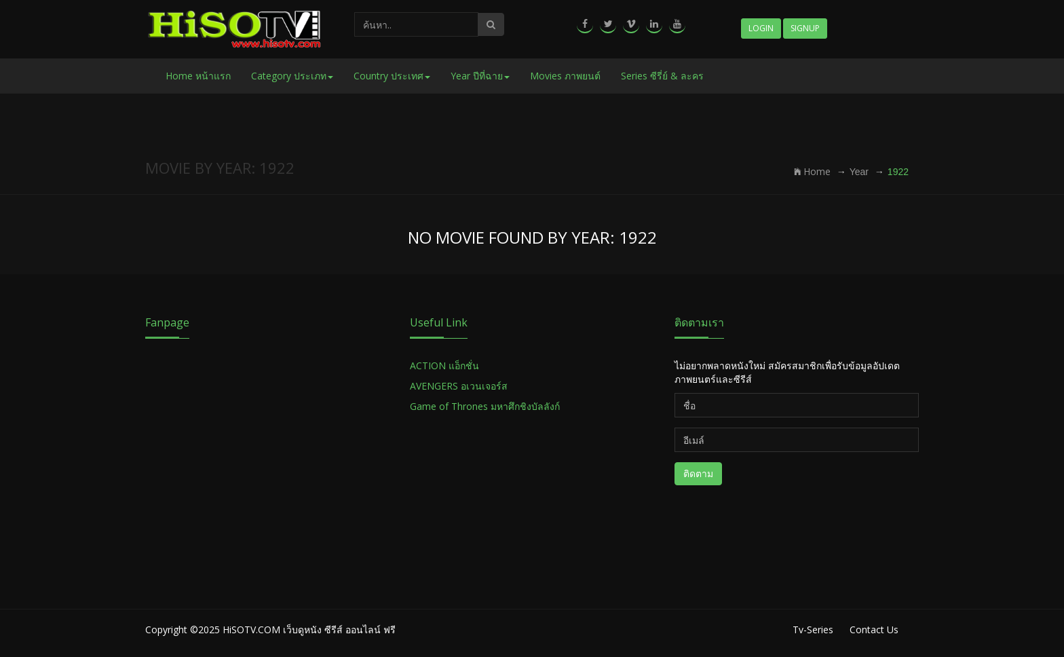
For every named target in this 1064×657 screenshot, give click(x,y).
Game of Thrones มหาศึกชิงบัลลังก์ (486, 406)
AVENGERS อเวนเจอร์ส (459, 385)
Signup (805, 28)
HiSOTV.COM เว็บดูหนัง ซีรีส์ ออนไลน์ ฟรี (309, 629)
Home (812, 171)
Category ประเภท (292, 75)
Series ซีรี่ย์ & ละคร (662, 75)
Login (761, 28)
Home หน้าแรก (198, 75)
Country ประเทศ (392, 75)
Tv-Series (813, 629)
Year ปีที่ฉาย (480, 75)
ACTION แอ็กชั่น (444, 365)
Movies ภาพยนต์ (565, 75)
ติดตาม (698, 473)
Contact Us (874, 629)
